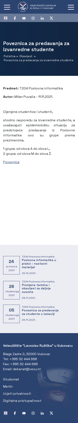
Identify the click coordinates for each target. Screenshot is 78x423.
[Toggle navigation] (7, 7)
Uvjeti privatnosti (17, 393)
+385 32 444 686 (24, 364)
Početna (10, 56)
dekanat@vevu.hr (27, 369)
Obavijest (26, 56)
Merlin (8, 386)
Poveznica (11, 162)
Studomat (11, 379)
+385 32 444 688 (23, 359)
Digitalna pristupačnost (22, 400)
